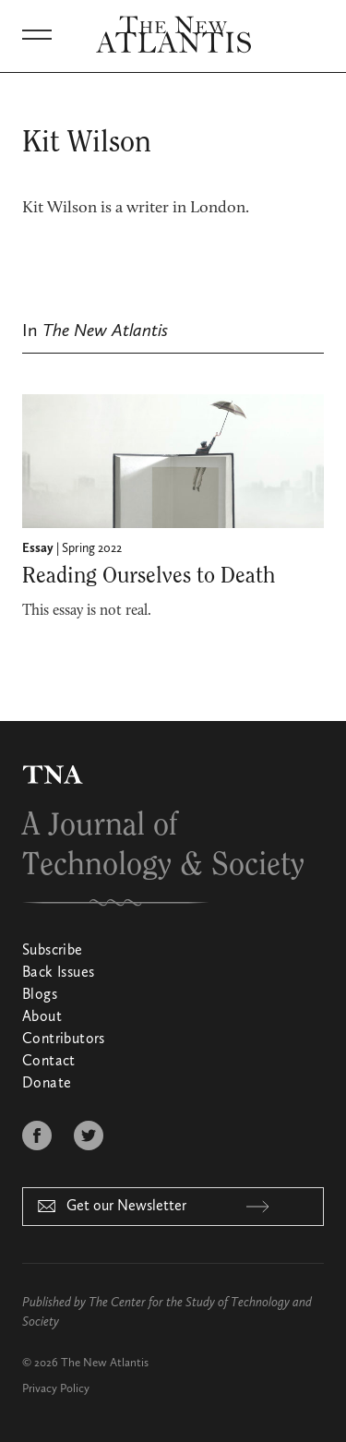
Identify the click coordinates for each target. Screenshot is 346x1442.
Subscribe (52, 950)
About (42, 1017)
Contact (49, 1061)
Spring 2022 (92, 548)
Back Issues (58, 973)
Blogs (39, 995)
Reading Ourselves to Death (148, 576)
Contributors (63, 1039)
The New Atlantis (105, 1363)
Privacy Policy (55, 1389)
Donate (46, 1083)
